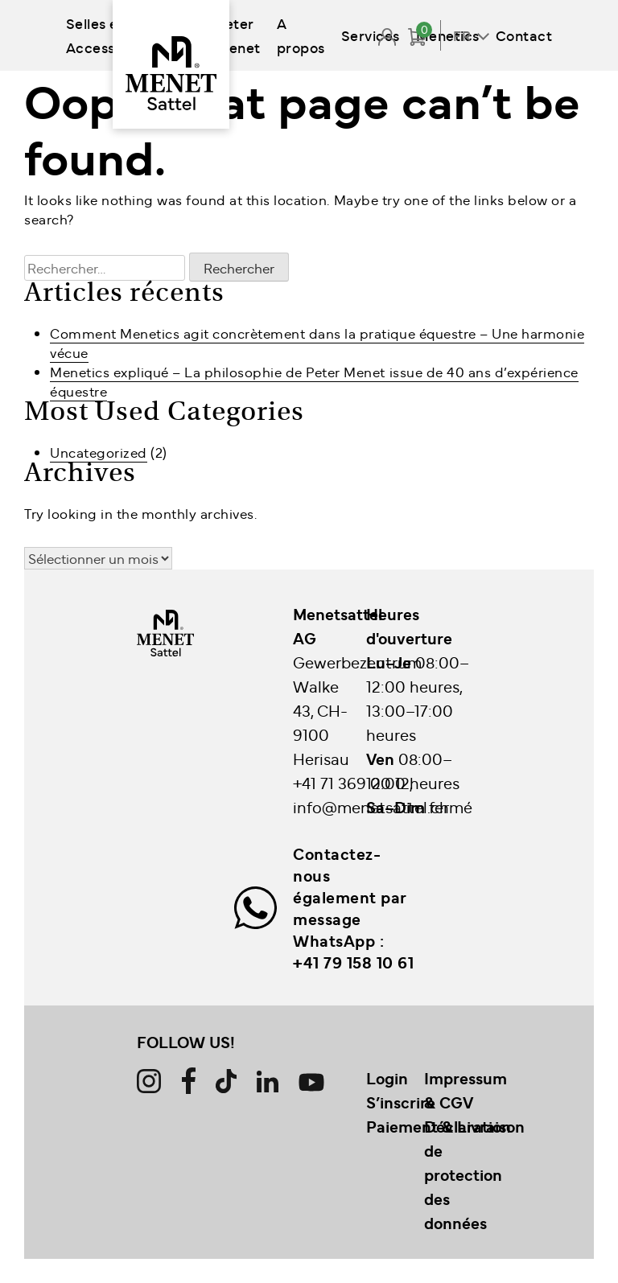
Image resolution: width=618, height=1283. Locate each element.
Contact (524, 35)
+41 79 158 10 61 (353, 962)
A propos (301, 35)
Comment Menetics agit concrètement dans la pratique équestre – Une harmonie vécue (317, 342)
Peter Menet (238, 35)
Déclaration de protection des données (467, 1174)
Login (387, 1078)
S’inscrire (400, 1102)
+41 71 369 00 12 (351, 782)
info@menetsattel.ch (371, 806)
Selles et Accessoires (107, 35)
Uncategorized (98, 452)
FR (462, 35)
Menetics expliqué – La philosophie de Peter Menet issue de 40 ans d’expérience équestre (314, 381)
